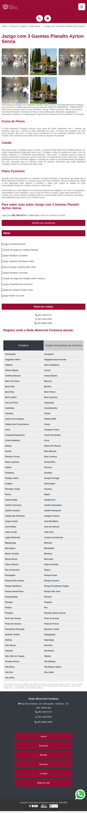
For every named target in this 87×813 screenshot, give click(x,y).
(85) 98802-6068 (43, 323)
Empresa (43, 745)
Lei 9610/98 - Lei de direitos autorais (29, 688)
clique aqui (34, 215)
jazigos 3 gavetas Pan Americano (18, 284)
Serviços (43, 764)
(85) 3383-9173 (19, 215)
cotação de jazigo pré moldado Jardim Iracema (24, 278)
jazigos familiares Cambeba (15, 255)
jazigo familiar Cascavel (13, 296)
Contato (43, 773)
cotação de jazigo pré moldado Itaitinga (20, 250)
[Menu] (81, 7)
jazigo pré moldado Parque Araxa (18, 290)
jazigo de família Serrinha (14, 244)
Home (43, 736)
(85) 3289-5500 (43, 319)
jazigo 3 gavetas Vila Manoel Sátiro (18, 261)
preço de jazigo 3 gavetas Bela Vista (19, 267)
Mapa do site (43, 782)
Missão (43, 755)
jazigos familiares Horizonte (15, 273)
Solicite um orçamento (43, 223)
